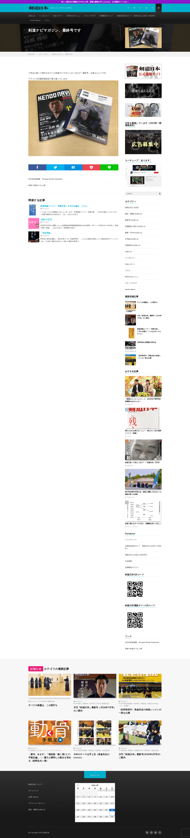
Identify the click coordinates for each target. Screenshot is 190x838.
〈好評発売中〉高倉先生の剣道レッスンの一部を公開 (140, 711)
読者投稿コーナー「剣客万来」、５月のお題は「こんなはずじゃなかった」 (149, 331)
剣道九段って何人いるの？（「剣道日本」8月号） (143, 462)
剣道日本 (46, 833)
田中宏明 (43, 701)
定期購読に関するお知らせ (135, 226)
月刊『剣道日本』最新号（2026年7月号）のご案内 (95, 709)
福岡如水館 (155, 750)
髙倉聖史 (136, 703)
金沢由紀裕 (105, 750)
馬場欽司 (85, 703)
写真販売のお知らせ (132, 245)
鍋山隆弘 (78, 703)
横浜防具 (124, 750)
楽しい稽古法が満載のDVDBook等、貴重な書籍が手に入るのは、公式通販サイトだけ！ (95, 2)
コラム (46, 20)
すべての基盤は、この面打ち (147, 302)
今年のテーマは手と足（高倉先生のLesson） (91, 756)
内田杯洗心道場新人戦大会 (146, 342)
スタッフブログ (90, 16)
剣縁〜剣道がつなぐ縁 (36, 185)
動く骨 (39, 750)
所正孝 (98, 703)
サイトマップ (33, 791)
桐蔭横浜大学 (139, 750)
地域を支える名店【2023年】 (136, 555)
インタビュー (44, 16)
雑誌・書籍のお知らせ (133, 214)
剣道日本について (35, 784)
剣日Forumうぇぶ (73, 16)
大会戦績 (128, 561)
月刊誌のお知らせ (132, 239)
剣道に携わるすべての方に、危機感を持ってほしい (143, 523)
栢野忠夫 (33, 750)
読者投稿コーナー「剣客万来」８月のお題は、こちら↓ (64, 206)
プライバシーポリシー (36, 803)
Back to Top (95, 775)
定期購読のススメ (106, 16)
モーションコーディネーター (52, 750)
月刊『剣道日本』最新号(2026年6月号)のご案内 (139, 756)
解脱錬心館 (51, 701)
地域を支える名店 (132, 207)
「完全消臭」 (46, 233)
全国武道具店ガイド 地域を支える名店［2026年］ (136, 16)
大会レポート (58, 16)
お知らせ (31, 16)
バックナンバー (131, 540)
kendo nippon (35, 20)
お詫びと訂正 (46, 219)
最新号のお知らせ (132, 220)
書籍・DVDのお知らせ (133, 233)
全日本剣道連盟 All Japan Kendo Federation (45, 179)
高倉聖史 (143, 703)
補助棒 (126, 705)
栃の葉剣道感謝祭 (126, 703)
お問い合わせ (33, 797)
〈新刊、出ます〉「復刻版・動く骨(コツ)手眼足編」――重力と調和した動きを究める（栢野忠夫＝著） (49, 757)
